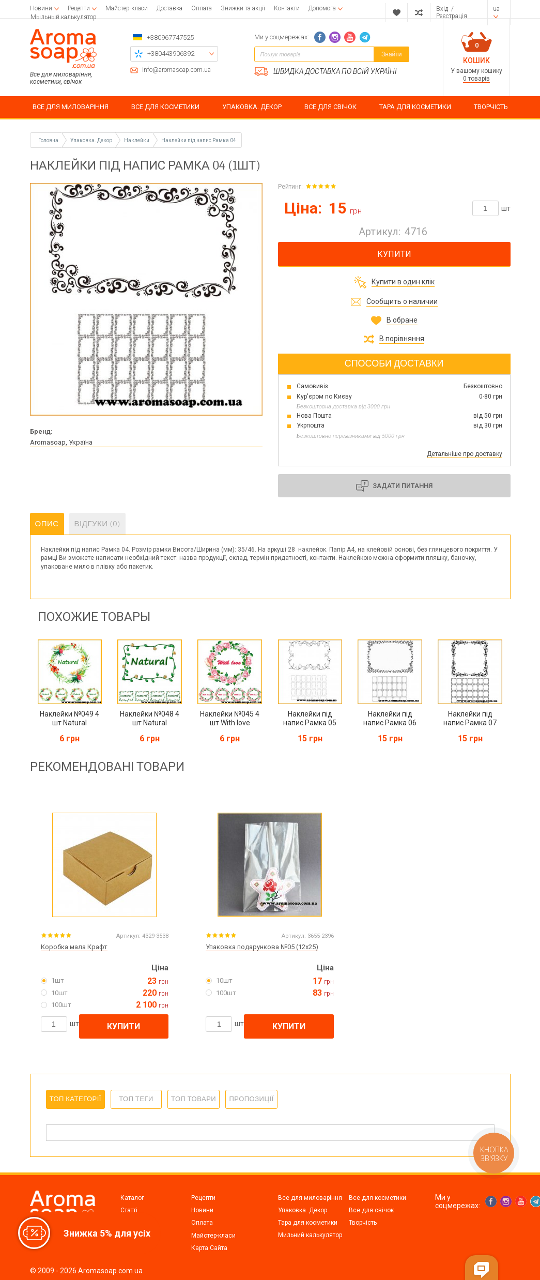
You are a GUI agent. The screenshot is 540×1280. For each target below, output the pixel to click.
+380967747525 (170, 37)
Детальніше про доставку (464, 454)
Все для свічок (371, 1210)
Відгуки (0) (97, 523)
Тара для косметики (307, 1222)
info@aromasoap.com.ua (176, 70)
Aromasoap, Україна (61, 442)
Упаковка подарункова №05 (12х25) (262, 947)
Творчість (363, 1222)
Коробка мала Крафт (74, 947)
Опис (47, 523)
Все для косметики (377, 1197)
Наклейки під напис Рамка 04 (198, 140)
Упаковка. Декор (302, 1210)
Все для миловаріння (310, 1197)
